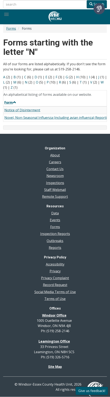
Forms (11, 28)
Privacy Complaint (55, 278)
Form (10, 102)
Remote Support (55, 196)
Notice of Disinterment (22, 110)
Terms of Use (55, 298)
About (55, 155)
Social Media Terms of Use (55, 292)
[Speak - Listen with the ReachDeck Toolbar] (99, 8)
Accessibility (55, 264)
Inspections (55, 183)
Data (55, 213)
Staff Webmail (55, 189)
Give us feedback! (91, 390)
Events (55, 220)
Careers (55, 162)
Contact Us (55, 169)
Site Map (55, 367)
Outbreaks (55, 240)
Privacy (55, 271)
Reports (55, 247)
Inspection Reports (55, 233)
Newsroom (55, 175)
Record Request (55, 285)
